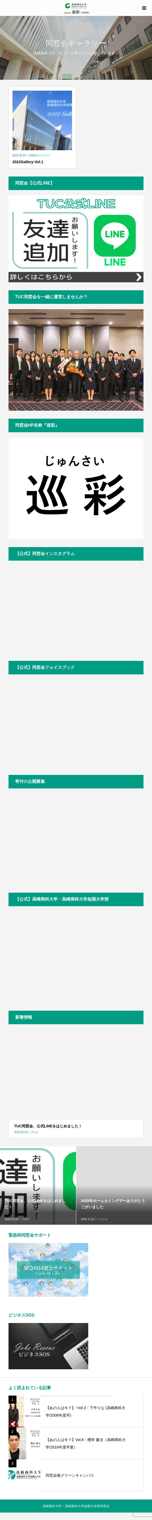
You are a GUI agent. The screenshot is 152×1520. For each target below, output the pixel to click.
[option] (38, 1185)
